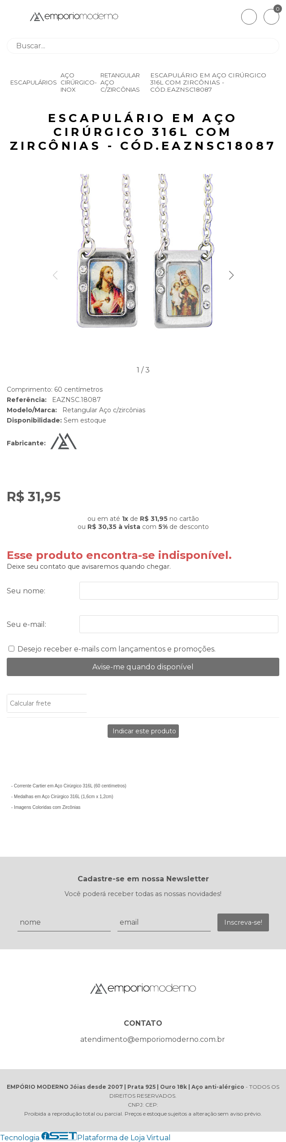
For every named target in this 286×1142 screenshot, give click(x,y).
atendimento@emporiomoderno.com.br (152, 1039)
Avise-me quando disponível (143, 667)
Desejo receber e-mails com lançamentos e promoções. (116, 649)
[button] (231, 275)
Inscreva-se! (243, 922)
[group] (143, 269)
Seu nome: (26, 591)
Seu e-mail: (26, 624)
